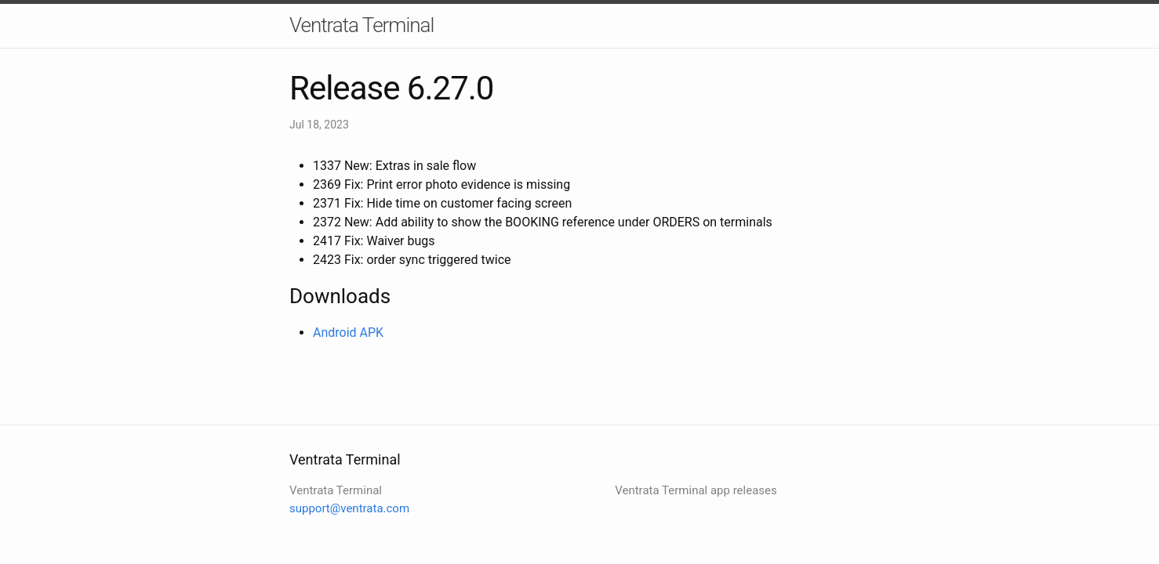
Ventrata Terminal (361, 25)
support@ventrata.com (349, 508)
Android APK (348, 332)
